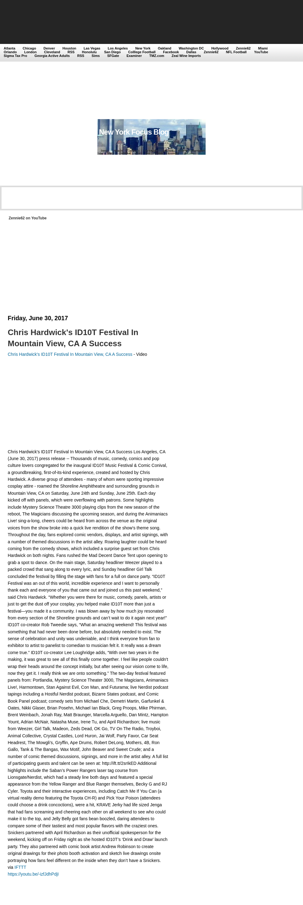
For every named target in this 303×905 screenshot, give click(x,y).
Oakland (164, 48)
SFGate (113, 56)
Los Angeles (118, 48)
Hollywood (219, 48)
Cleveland (52, 52)
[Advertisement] (58, 60)
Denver (49, 48)
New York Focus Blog (134, 132)
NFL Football (236, 52)
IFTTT (20, 867)
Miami (263, 48)
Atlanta (9, 48)
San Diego (112, 52)
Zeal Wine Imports (186, 56)
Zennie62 (243, 48)
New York (142, 48)
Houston (69, 48)
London (30, 52)
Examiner (134, 56)
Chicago (29, 48)
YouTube (261, 52)
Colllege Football (142, 52)
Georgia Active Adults (52, 56)
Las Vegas (92, 48)
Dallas (191, 52)
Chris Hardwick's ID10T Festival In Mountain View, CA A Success (73, 338)
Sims (96, 56)
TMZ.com (156, 56)
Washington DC (191, 48)
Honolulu (89, 52)
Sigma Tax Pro (15, 56)
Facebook (171, 52)
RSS (71, 52)
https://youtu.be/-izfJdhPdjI (33, 874)
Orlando (10, 52)
